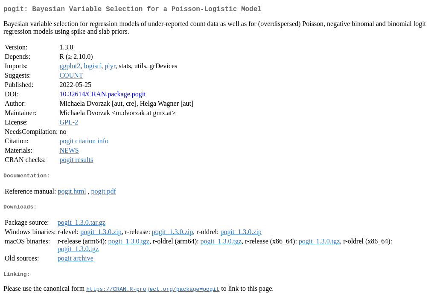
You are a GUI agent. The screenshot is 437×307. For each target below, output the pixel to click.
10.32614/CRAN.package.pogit (102, 95)
